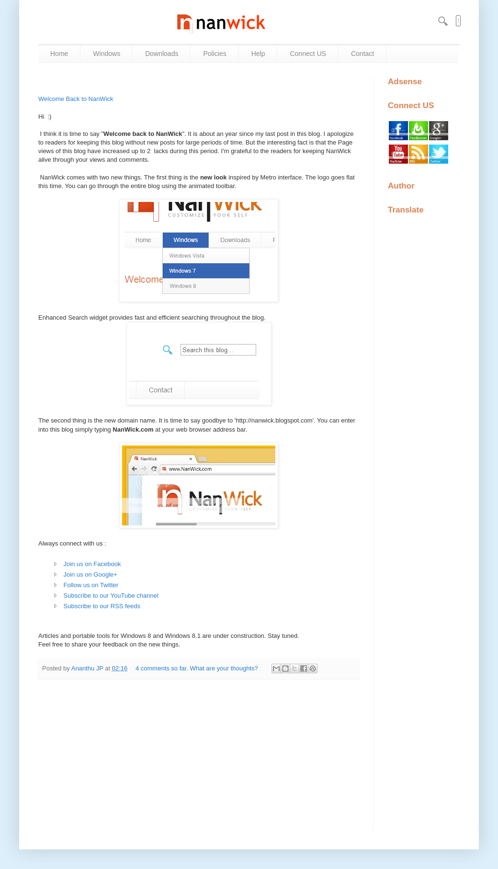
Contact (362, 53)
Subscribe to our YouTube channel (111, 595)
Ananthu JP (88, 668)
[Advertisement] (199, 752)
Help (258, 53)
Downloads (161, 53)
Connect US (308, 53)
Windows (106, 53)
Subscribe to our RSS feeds (102, 606)
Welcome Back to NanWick (75, 98)
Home (59, 53)
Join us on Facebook (92, 564)
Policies (214, 53)
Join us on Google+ (90, 574)
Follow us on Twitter (91, 585)
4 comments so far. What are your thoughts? (198, 668)
